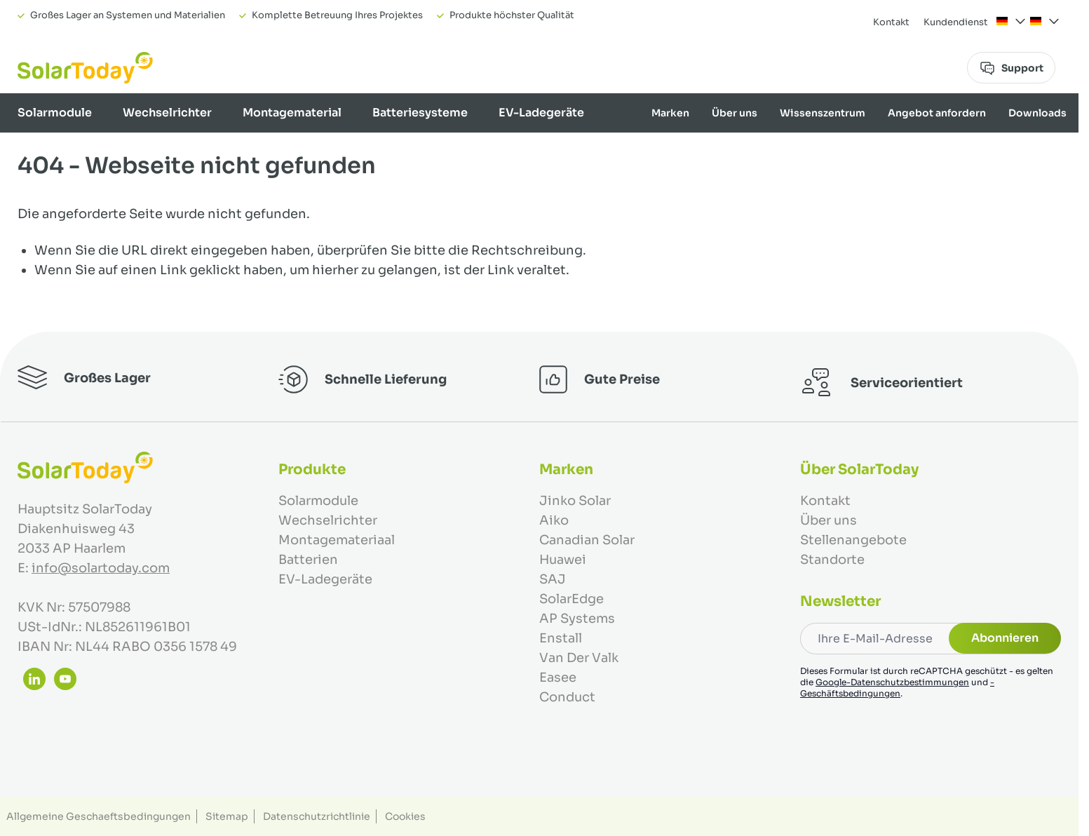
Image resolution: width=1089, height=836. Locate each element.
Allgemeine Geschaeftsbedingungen (98, 816)
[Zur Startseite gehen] (85, 67)
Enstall (560, 638)
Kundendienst (956, 22)
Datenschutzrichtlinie (316, 816)
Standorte (832, 559)
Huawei (562, 559)
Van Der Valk (578, 658)
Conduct (567, 697)
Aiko (554, 520)
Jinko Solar (575, 500)
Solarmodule (55, 112)
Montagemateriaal (336, 540)
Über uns (734, 113)
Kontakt (891, 22)
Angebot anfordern (937, 113)
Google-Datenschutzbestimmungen (892, 682)
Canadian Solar (587, 540)
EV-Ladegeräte (541, 112)
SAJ (552, 579)
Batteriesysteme (420, 112)
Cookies (405, 816)
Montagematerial (292, 112)
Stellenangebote (853, 540)
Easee (557, 677)
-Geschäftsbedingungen (897, 688)
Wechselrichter (167, 112)
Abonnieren (1005, 638)
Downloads (1037, 113)
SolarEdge (571, 599)
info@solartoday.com (101, 568)
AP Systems (577, 618)
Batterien (308, 559)
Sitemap (226, 816)
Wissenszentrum (822, 113)
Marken (670, 113)
